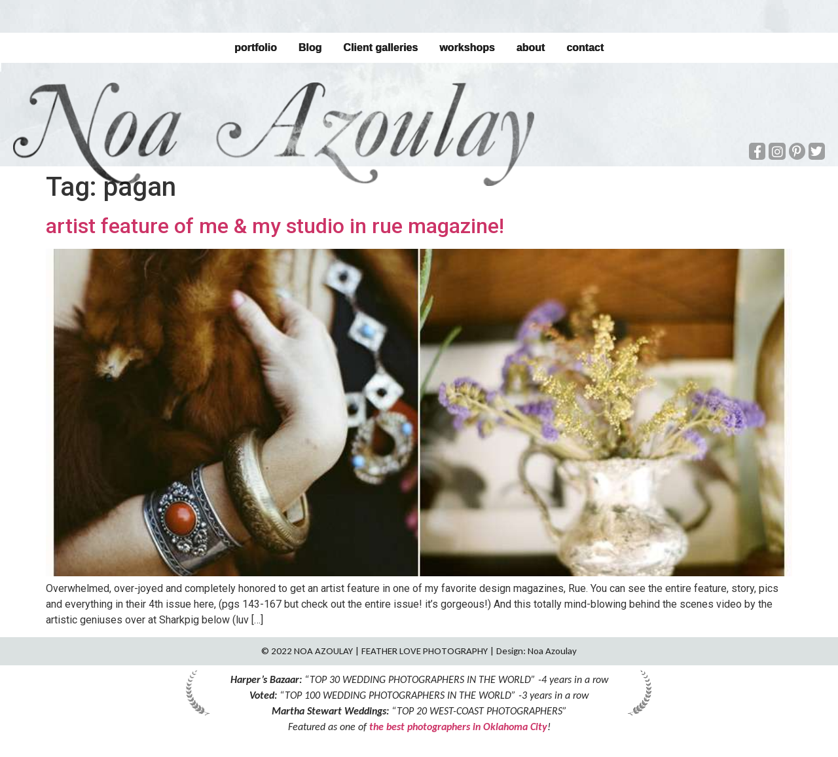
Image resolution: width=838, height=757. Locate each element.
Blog (310, 47)
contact (585, 47)
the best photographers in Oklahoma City (458, 726)
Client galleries (380, 47)
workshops (466, 47)
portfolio (255, 47)
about (531, 47)
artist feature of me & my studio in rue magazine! (275, 225)
